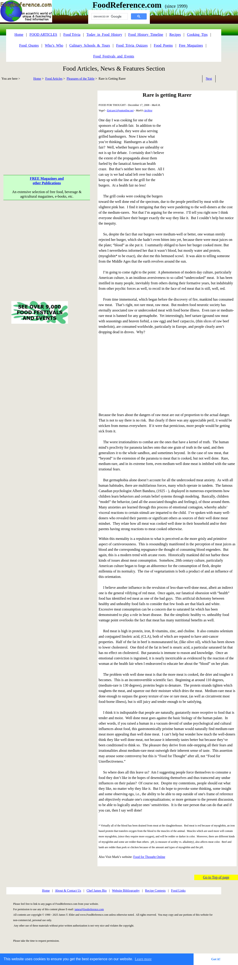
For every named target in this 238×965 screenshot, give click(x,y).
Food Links (178, 890)
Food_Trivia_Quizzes (132, 45)
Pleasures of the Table (81, 78)
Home (37, 78)
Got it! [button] (215, 959)
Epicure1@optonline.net (120, 110)
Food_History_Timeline (145, 34)
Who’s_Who (54, 45)
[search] (109, 16)
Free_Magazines (191, 45)
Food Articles (54, 78)
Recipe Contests (155, 890)
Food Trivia (71, 34)
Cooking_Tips (197, 34)
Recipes (175, 34)
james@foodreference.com (89, 909)
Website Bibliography (126, 890)
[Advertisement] (47, 248)
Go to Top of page (216, 877)
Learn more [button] (143, 959)
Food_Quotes (29, 45)
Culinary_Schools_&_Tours (89, 45)
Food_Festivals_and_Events (113, 56)
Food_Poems (163, 45)
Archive (148, 110)
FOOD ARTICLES (43, 34)
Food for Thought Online (149, 857)
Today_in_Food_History (104, 34)
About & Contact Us (68, 890)
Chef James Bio (97, 890)
